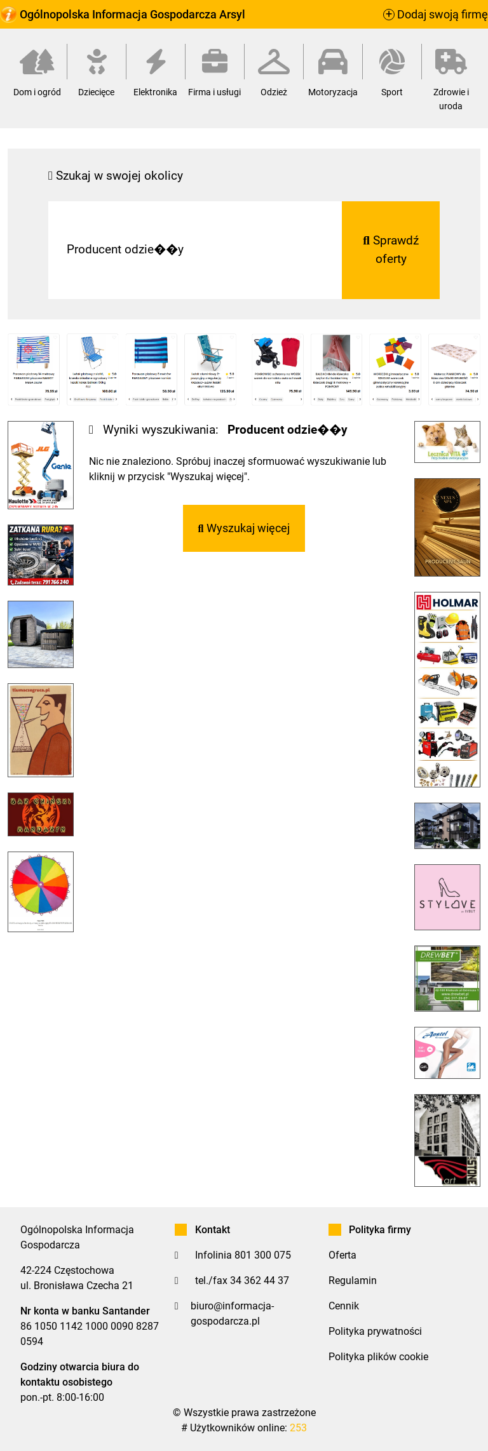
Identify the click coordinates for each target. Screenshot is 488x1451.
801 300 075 (262, 1255)
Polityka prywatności (375, 1331)
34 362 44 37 (259, 1280)
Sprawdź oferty (391, 249)
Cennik (344, 1306)
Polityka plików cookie (378, 1357)
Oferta (342, 1255)
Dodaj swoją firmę (435, 14)
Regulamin (353, 1280)
